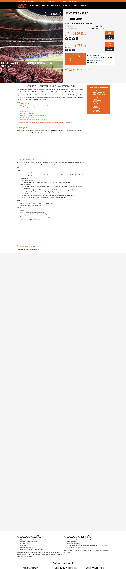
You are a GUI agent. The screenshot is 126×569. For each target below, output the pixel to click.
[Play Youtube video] (86, 269)
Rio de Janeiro (45, 6)
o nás (64, 1)
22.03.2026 (115, 405)
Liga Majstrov (70, 24)
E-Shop (65, 6)
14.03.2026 (115, 440)
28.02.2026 (115, 511)
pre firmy (59, 1)
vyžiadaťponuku (109, 33)
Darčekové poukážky (56, 6)
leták (79, 327)
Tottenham (75, 19)
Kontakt (75, 6)
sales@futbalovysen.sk (96, 60)
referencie (44, 1)
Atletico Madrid (78, 13)
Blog (70, 6)
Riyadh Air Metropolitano (84, 24)
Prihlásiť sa (82, 6)
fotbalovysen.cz (21, 1)
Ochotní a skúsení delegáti (99, 94)
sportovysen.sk (30, 1)
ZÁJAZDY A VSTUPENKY (35, 6)
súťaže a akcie (51, 1)
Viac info (24, 289)
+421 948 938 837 (71, 1)
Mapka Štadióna (96, 93)
